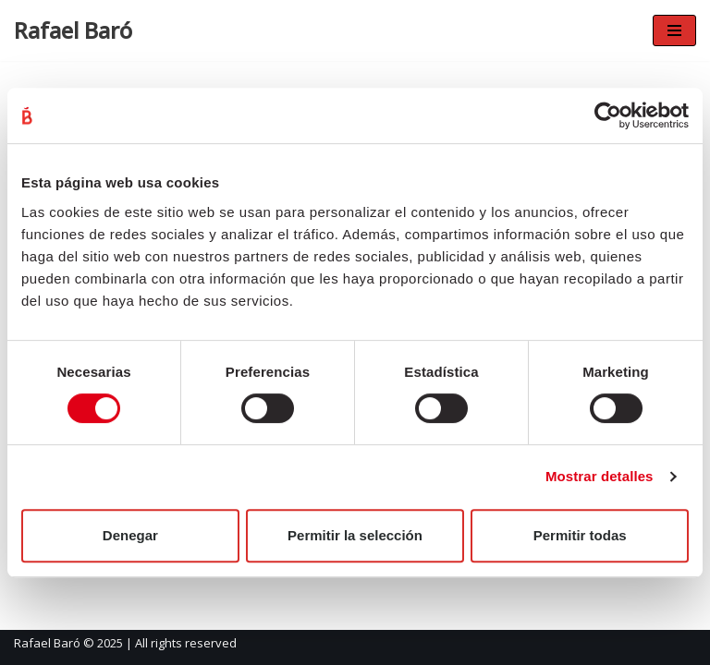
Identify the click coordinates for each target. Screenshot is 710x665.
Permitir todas (580, 535)
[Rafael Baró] (73, 30)
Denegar (130, 535)
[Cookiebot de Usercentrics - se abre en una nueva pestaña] (608, 115)
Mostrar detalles (599, 476)
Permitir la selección (355, 535)
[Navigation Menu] (674, 30)
